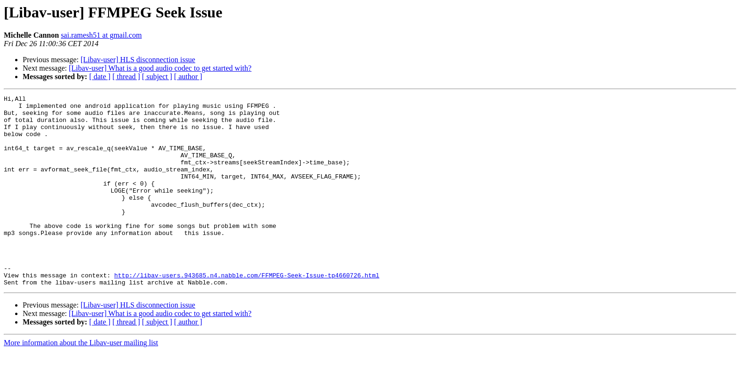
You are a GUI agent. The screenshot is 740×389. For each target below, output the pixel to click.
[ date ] (99, 77)
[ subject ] (157, 77)
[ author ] (188, 77)
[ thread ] (126, 77)
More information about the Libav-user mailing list (81, 381)
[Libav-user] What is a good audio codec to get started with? (160, 68)
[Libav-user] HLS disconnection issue (138, 60)
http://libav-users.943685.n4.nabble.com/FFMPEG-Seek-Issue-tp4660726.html (246, 312)
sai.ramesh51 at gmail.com (101, 35)
